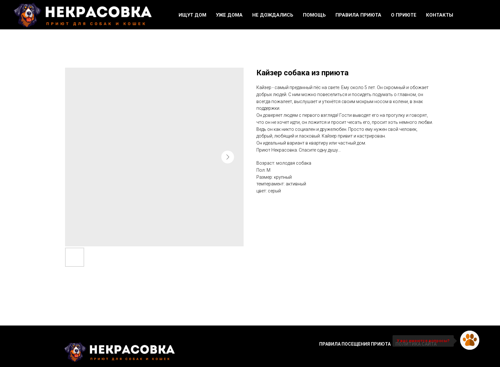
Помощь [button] (314, 15)
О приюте (403, 15)
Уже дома (229, 15)
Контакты (439, 15)
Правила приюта (358, 15)
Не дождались (272, 15)
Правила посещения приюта (355, 344)
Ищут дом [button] (192, 15)
